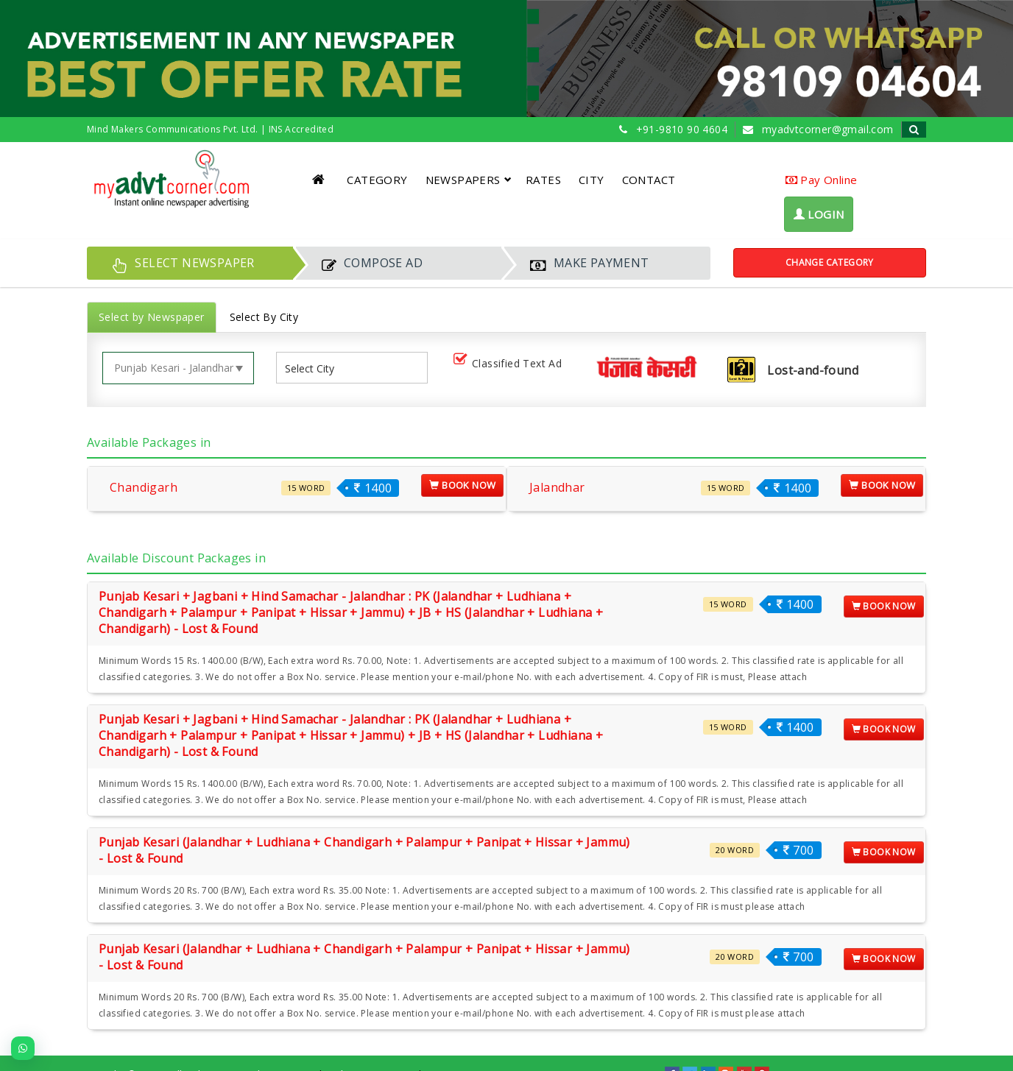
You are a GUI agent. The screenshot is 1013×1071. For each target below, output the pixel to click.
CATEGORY (377, 179)
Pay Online (822, 179)
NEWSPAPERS (469, 179)
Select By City (264, 317)
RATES (543, 179)
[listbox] (315, 367)
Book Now (462, 485)
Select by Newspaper (152, 317)
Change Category (830, 262)
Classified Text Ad (510, 364)
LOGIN (819, 214)
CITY (591, 179)
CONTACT (649, 179)
